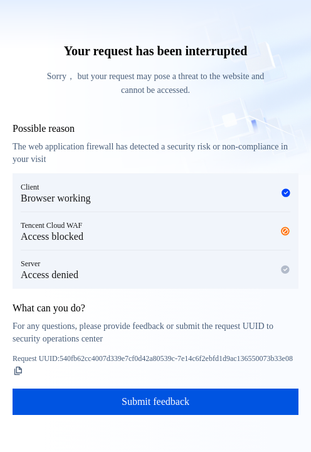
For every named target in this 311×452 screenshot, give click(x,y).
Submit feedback (155, 401)
